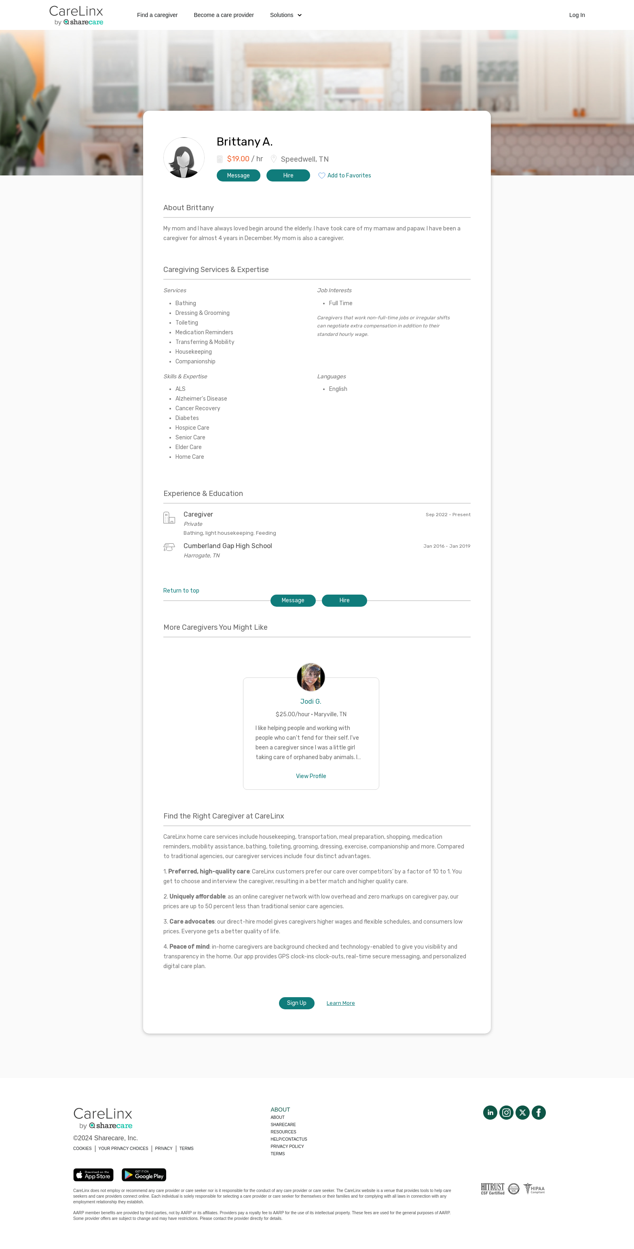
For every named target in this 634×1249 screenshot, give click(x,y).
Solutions (286, 15)
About (277, 1117)
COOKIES (82, 1148)
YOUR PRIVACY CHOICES (123, 1148)
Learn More (341, 1003)
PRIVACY (164, 1148)
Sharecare (283, 1124)
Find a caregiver (157, 15)
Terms (278, 1154)
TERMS (187, 1148)
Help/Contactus (289, 1139)
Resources (283, 1132)
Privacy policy (287, 1146)
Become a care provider (224, 15)
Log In (577, 15)
